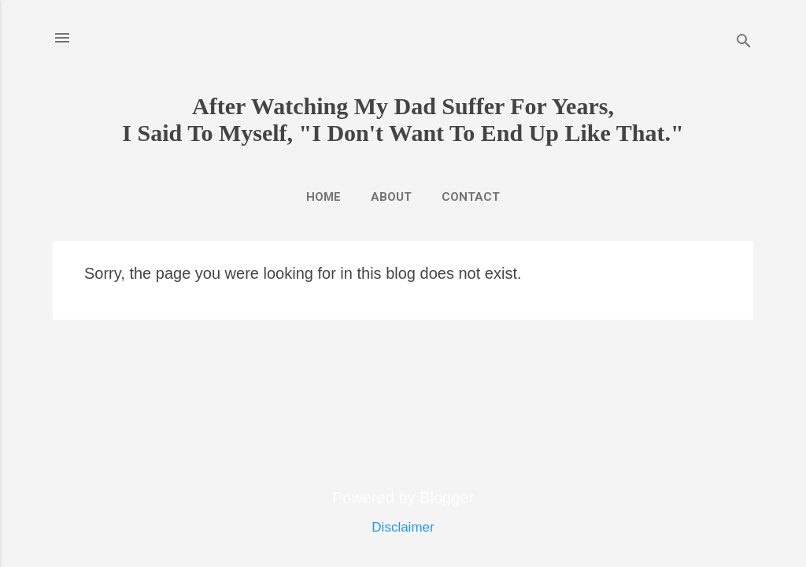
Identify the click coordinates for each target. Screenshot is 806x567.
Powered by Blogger (403, 497)
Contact (471, 197)
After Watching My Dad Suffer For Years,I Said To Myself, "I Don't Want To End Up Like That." (402, 119)
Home (323, 197)
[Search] (743, 43)
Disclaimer (403, 527)
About (391, 197)
